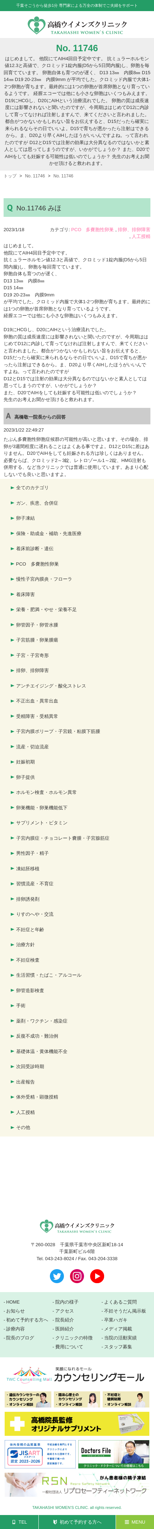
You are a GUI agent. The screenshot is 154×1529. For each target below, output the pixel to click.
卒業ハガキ (115, 1320)
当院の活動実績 (120, 1337)
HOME (13, 1302)
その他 (23, 1127)
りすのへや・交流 (34, 914)
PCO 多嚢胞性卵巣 (92, 229)
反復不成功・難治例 (37, 1036)
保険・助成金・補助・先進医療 (48, 533)
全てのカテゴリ (32, 487)
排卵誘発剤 (27, 899)
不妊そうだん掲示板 (125, 1311)
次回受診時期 (30, 1066)
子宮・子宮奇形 (32, 655)
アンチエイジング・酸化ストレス (51, 686)
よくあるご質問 (120, 1302)
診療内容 (15, 1329)
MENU (138, 1522)
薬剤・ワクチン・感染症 (41, 1021)
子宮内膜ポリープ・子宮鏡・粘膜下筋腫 (58, 731)
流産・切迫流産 (32, 746)
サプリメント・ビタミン (41, 822)
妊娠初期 (25, 761)
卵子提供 (25, 777)
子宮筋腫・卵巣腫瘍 (37, 640)
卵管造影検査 (30, 990)
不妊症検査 (27, 960)
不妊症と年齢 (30, 929)
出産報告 (25, 1082)
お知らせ (15, 1311)
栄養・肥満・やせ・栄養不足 (46, 609)
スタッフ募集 (118, 1346)
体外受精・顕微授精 (37, 1097)
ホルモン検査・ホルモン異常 (46, 792)
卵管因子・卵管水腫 (37, 625)
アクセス (64, 1311)
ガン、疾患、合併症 (37, 503)
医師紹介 (64, 1329)
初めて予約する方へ (81, 1522)
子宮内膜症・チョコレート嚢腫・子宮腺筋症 (62, 838)
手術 (20, 1005)
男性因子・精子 (32, 853)
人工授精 (141, 236)
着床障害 (25, 594)
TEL (22, 1522)
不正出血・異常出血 (37, 701)
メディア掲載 (118, 1329)
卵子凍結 (25, 518)
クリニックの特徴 (74, 1337)
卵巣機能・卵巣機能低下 (41, 807)
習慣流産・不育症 (34, 883)
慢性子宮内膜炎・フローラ (44, 579)
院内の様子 (67, 1302)
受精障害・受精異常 (37, 716)
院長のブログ (20, 1337)
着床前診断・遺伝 (34, 548)
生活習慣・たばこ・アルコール (48, 975)
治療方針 (25, 944)
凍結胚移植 (27, 868)
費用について (69, 1346)
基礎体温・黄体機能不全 (41, 1051)
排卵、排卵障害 (134, 229)
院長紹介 (64, 1320)
